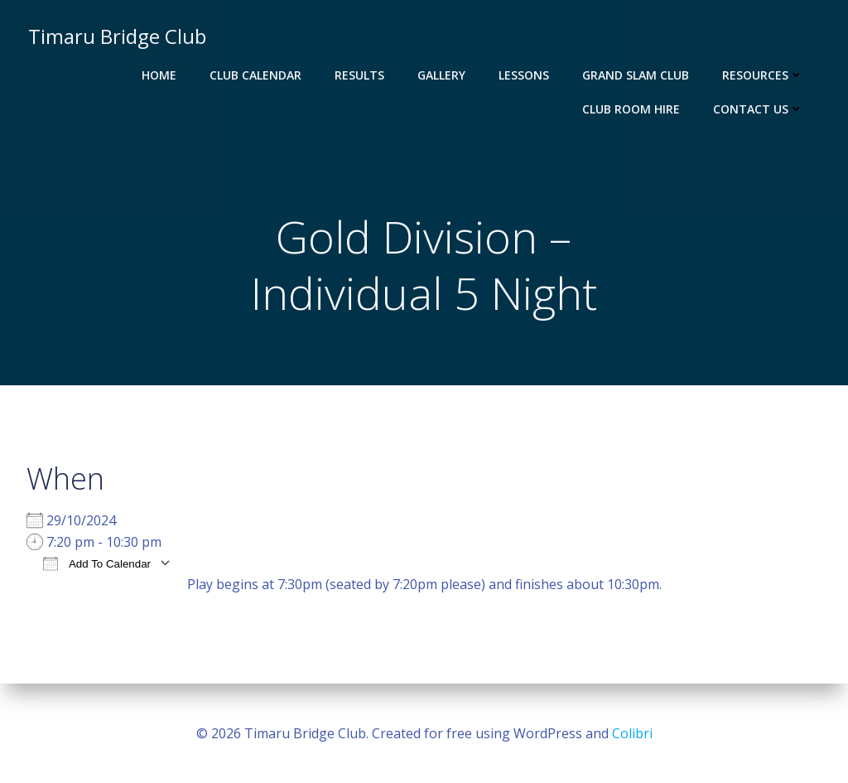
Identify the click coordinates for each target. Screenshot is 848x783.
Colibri (632, 733)
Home (160, 75)
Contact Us (760, 109)
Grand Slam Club (637, 75)
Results (361, 75)
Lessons (525, 75)
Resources (764, 75)
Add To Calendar (97, 565)
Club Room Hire (633, 109)
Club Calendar (257, 75)
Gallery (443, 75)
